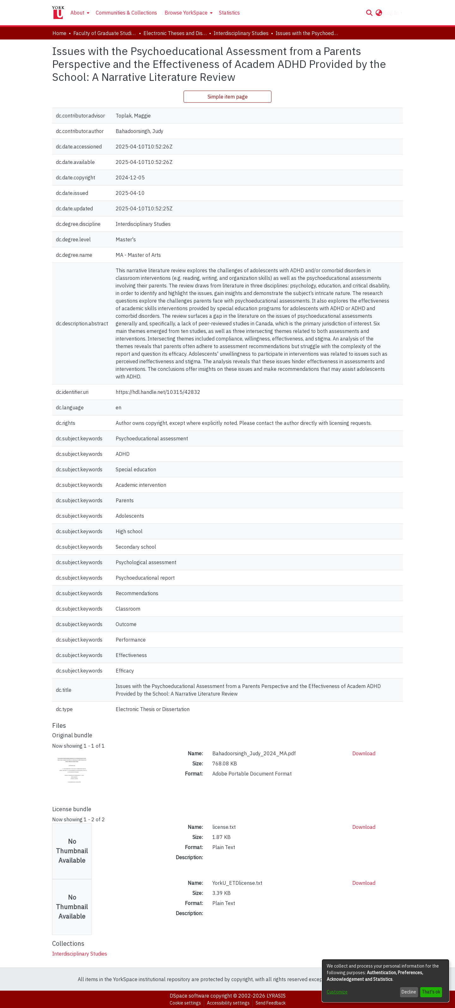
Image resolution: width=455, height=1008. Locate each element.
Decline (409, 992)
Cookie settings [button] (185, 1003)
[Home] (58, 12)
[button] (369, 12)
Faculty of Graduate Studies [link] (104, 33)
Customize (337, 992)
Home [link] (59, 33)
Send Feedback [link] (271, 1003)
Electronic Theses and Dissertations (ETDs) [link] (175, 33)
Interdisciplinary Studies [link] (241, 33)
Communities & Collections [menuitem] (126, 12)
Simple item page (228, 97)
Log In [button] (392, 12)
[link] (79, 954)
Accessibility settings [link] (228, 1003)
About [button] (77, 12)
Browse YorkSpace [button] (186, 12)
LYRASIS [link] (276, 996)
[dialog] (385, 981)
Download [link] (363, 753)
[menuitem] (79, 12)
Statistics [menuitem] (229, 12)
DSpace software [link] (189, 996)
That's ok (431, 992)
